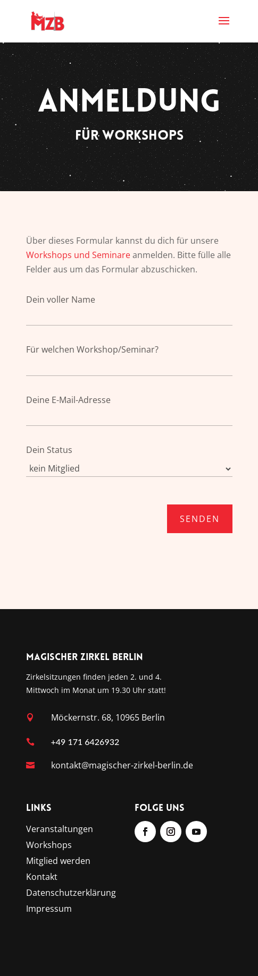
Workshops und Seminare (78, 255)
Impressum (49, 909)
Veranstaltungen (59, 830)
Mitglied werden (58, 862)
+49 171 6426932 (85, 742)
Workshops (49, 846)
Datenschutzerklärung (71, 893)
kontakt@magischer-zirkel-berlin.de (122, 765)
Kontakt (41, 878)
